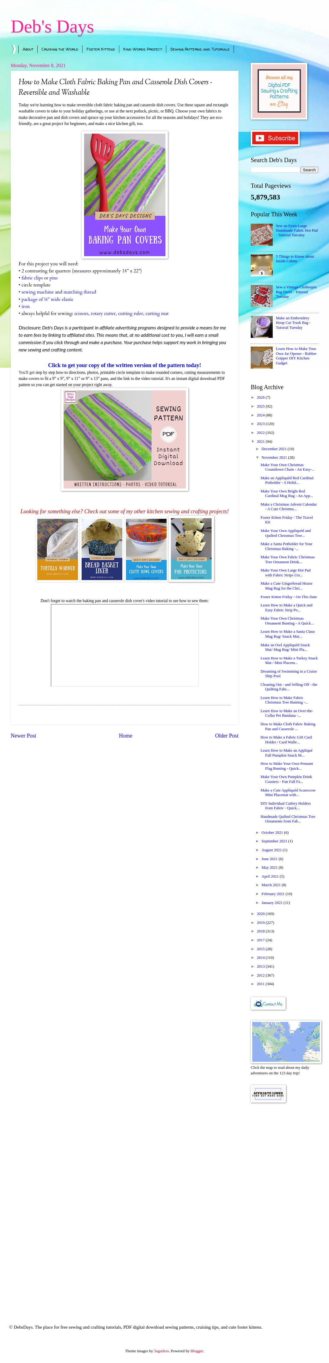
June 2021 (270, 859)
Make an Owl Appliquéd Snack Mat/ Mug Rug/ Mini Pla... (285, 647)
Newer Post (23, 736)
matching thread (80, 292)
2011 (261, 984)
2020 (261, 914)
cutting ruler (130, 313)
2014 (261, 957)
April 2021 (270, 876)
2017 (261, 940)
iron (25, 306)
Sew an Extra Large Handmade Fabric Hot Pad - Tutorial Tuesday (297, 230)
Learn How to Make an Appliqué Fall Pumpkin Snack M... (286, 752)
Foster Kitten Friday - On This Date (289, 597)
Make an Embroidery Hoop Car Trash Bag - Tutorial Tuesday (293, 323)
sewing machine (37, 292)
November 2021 (274, 457)
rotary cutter (103, 313)
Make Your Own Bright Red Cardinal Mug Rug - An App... (287, 493)
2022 (261, 433)
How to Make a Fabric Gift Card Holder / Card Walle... (286, 739)
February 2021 (273, 894)
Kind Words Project (142, 49)
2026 (261, 397)
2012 (261, 975)
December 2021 (274, 449)
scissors (81, 313)
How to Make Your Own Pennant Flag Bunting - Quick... (287, 765)
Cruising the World (60, 49)
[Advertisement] (284, 1205)
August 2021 (272, 850)
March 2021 (271, 885)
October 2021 (272, 832)
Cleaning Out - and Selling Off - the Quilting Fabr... (289, 686)
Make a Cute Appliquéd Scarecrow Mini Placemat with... (288, 792)
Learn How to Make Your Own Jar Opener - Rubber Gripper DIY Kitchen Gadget (296, 356)
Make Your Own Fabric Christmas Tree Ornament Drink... (288, 559)
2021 (261, 441)
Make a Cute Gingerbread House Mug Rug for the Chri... (286, 585)
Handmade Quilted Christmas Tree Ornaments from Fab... (288, 818)
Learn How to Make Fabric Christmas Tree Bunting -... (284, 700)
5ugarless (161, 1351)
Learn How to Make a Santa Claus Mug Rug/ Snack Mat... (288, 633)
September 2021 (274, 841)
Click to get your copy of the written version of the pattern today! (124, 365)
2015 (261, 949)
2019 (261, 923)
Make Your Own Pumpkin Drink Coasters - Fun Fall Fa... (286, 779)
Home (125, 736)
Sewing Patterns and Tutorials (200, 49)
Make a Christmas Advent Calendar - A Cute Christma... (289, 506)
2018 (261, 931)
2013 (261, 966)
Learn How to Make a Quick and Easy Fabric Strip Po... (286, 607)
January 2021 (272, 903)
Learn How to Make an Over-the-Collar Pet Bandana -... (287, 713)
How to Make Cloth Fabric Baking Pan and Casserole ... (288, 726)
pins (53, 278)
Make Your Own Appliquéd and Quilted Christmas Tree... (286, 533)
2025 (261, 406)
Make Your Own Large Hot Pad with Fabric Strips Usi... (286, 572)
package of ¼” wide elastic (47, 299)
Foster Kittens (101, 49)
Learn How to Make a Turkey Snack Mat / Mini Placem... (289, 660)
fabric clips (32, 278)
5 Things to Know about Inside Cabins (295, 258)
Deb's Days (52, 26)
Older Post (226, 736)
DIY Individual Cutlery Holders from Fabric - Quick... (286, 805)
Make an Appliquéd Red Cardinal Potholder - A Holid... (287, 480)
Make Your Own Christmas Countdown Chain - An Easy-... (288, 467)
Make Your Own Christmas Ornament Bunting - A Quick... (287, 620)
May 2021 (270, 867)
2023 (261, 424)
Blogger (196, 1351)
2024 (261, 415)
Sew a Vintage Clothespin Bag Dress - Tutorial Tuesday (296, 292)
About (28, 49)
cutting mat (158, 313)
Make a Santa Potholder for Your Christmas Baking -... (286, 546)
